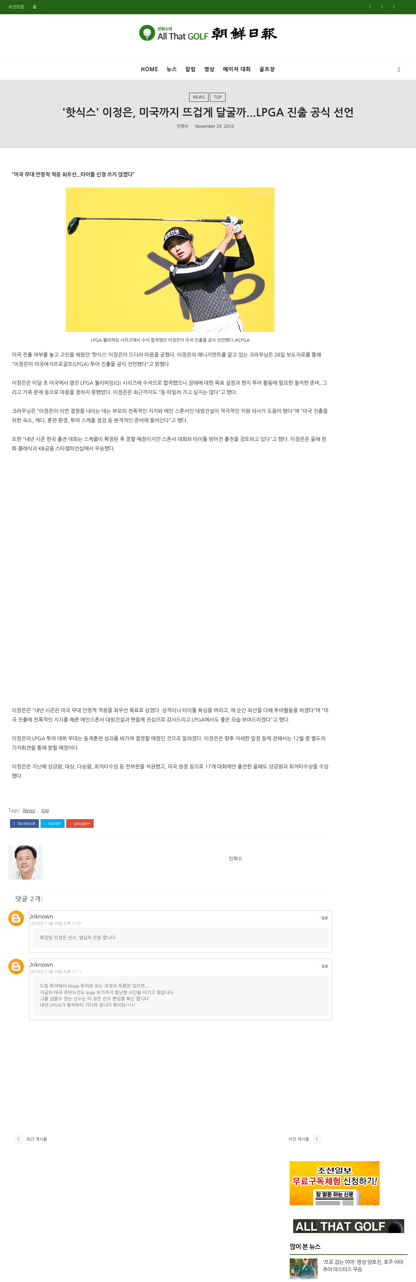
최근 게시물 (36, 1169)
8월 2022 (300, 828)
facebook (24, 848)
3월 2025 (300, 580)
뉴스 (172, 69)
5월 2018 (300, 1225)
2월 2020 (300, 1052)
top (218, 102)
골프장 (267, 69)
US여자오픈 (310, 465)
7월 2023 (300, 746)
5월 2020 (300, 1027)
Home (149, 69)
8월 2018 (300, 1200)
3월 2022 (300, 861)
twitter (52, 848)
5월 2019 (300, 1126)
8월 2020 (300, 1002)
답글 (272, 940)
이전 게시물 (246, 1169)
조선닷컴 (16, 7)
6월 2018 (300, 1217)
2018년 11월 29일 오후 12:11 (60, 996)
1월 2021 (300, 961)
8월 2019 (300, 1101)
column (307, 500)
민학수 (183, 132)
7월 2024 (300, 646)
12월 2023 (301, 704)
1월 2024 (300, 696)
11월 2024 (301, 613)
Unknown (45, 939)
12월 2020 (301, 969)
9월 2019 (300, 1093)
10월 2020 (301, 985)
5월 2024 (300, 663)
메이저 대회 (237, 69)
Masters (307, 442)
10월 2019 (301, 1085)
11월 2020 (301, 977)
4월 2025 (300, 572)
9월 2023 (300, 729)
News (199, 102)
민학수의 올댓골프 (202, 1272)
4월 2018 (300, 1233)
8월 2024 (300, 638)
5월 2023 (300, 762)
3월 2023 (300, 779)
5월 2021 (300, 936)
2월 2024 (300, 688)
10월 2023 (301, 721)
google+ (80, 848)
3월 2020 (300, 1043)
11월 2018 (301, 1175)
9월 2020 (300, 994)
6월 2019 (300, 1118)
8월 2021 (300, 919)
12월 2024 (301, 605)
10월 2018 (301, 1184)
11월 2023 (301, 713)
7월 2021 (300, 928)
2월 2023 (300, 787)
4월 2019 (300, 1134)
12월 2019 (301, 1068)
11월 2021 (301, 894)
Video (304, 488)
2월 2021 (300, 952)
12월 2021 (301, 886)
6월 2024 (300, 655)
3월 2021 (300, 944)
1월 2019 (300, 1159)
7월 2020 (300, 1010)
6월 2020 (300, 1018)
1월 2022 (300, 878)
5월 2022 (300, 845)
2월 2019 (300, 1151)
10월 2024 (301, 622)
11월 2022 (301, 812)
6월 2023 (300, 754)
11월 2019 (301, 1076)
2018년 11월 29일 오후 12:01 (60, 947)
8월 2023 (300, 737)
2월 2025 (300, 589)
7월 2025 (300, 548)
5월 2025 (300, 564)
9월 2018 (300, 1192)
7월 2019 (300, 1109)
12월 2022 (301, 804)
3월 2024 (300, 680)
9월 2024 (300, 630)
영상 (209, 69)
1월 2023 (300, 795)
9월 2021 (300, 911)
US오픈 (305, 477)
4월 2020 (300, 1035)
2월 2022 (300, 870)
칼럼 (190, 69)
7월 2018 (300, 1209)
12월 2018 (301, 1167)
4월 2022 (300, 853)
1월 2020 (300, 1060)
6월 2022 (300, 837)
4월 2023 (300, 770)
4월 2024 (300, 671)
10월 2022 (301, 820)
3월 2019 (300, 1142)
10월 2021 (301, 903)
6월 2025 (300, 556)
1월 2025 (300, 597)
